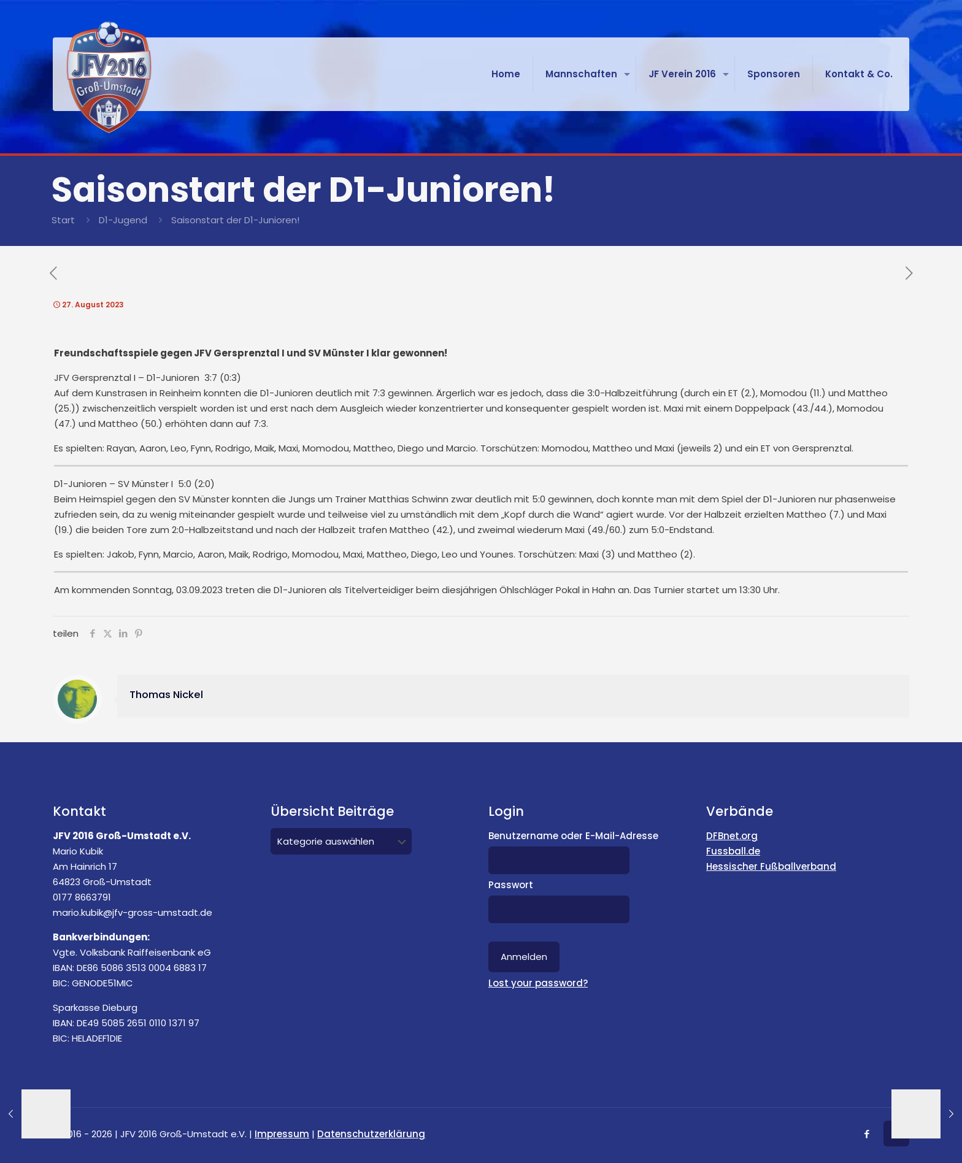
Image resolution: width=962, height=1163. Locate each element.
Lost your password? (538, 983)
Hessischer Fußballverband (771, 866)
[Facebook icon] (866, 1133)
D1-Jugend (123, 219)
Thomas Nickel (166, 695)
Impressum (282, 1133)
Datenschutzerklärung (371, 1133)
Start (63, 219)
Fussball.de (733, 851)
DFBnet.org (732, 835)
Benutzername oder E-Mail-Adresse (573, 835)
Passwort (510, 884)
